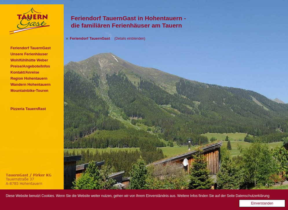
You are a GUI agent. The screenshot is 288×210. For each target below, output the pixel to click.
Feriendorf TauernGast (30, 48)
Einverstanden (262, 205)
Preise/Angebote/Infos (30, 66)
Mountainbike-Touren (29, 90)
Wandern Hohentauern (30, 84)
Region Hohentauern (28, 78)
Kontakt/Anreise (24, 72)
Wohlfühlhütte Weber (29, 60)
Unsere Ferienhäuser (29, 54)
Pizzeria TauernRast (28, 109)
